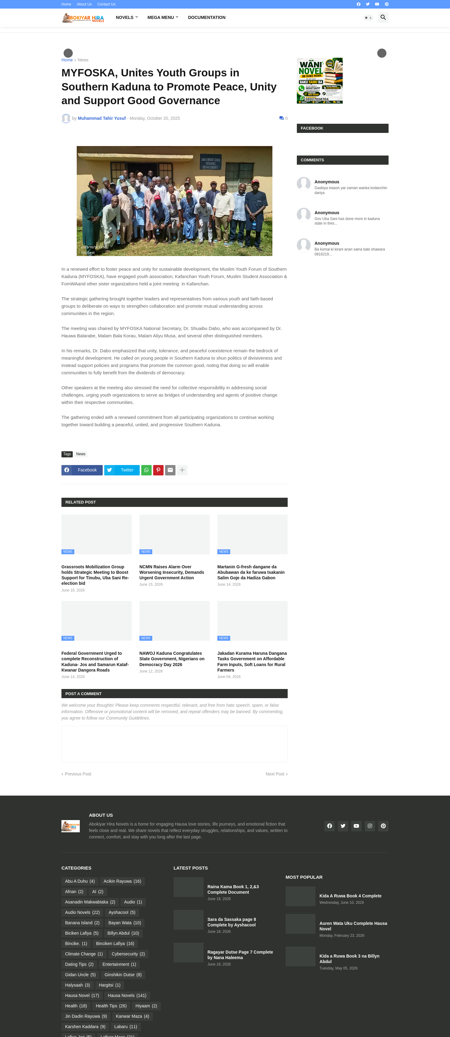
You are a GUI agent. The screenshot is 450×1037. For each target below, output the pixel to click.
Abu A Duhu (80, 881)
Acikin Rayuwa (122, 881)
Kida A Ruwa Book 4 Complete (350, 895)
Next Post (275, 773)
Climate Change (84, 954)
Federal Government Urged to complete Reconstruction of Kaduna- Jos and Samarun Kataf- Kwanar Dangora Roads (95, 661)
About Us (84, 4)
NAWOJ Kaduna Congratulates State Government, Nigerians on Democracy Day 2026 (172, 659)
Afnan (74, 892)
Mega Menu (161, 17)
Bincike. (76, 944)
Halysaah (77, 985)
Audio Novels (82, 913)
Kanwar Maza (132, 1016)
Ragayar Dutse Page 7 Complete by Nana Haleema (240, 955)
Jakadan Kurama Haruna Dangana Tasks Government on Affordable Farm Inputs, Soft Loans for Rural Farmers (252, 661)
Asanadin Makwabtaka (90, 902)
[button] (368, 18)
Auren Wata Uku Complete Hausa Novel (353, 926)
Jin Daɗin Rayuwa (86, 1016)
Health (76, 1006)
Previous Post (78, 773)
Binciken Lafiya (115, 944)
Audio (133, 902)
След (381, 53)
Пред (68, 53)
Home (66, 4)
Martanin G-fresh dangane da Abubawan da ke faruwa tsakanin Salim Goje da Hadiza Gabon (251, 572)
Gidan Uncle (80, 975)
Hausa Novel (82, 996)
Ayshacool (122, 913)
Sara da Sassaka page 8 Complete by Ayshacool (232, 922)
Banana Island (82, 923)
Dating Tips (79, 965)
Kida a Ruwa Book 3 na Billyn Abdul (349, 959)
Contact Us (106, 4)
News (83, 60)
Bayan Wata (125, 923)
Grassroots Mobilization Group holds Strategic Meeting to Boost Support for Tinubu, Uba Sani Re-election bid (95, 575)
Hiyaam (146, 1006)
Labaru (125, 1027)
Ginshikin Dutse (123, 975)
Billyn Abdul (123, 933)
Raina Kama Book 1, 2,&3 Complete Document (233, 889)
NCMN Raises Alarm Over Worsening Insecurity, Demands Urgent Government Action (171, 572)
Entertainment (119, 965)
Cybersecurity (128, 954)
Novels (125, 17)
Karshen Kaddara (85, 1027)
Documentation (206, 17)
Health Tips (111, 1006)
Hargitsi (110, 985)
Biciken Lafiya (82, 933)
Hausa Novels (127, 996)
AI (97, 892)
